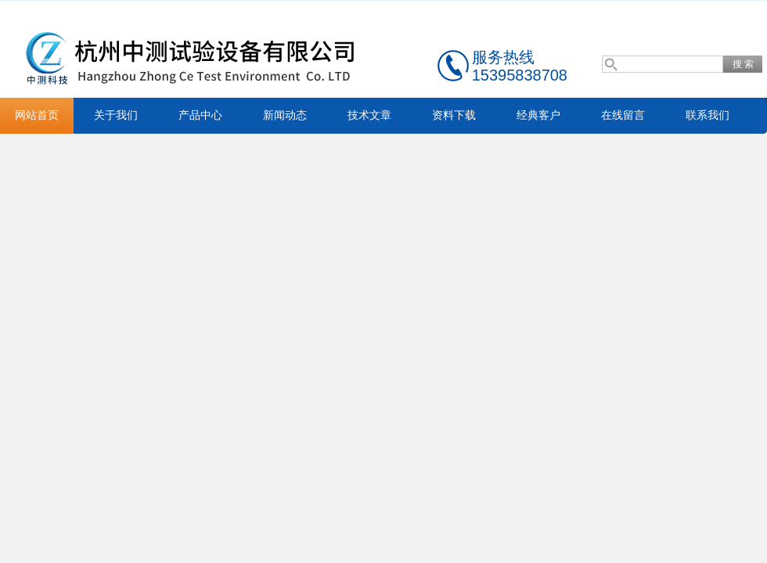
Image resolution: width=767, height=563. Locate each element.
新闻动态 (285, 115)
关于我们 (116, 115)
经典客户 (538, 115)
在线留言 (623, 115)
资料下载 (454, 115)
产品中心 (200, 115)
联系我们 (707, 115)
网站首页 (37, 115)
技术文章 (369, 115)
